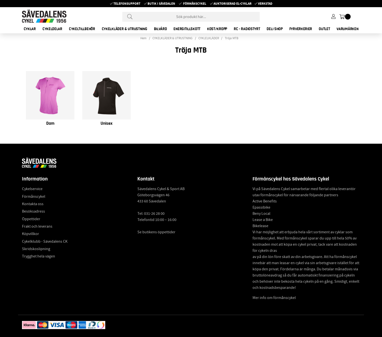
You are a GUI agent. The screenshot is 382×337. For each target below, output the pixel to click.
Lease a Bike (263, 219)
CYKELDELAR (52, 29)
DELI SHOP (274, 29)
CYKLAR (30, 29)
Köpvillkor (30, 233)
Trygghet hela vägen (38, 256)
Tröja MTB (231, 38)
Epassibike (261, 207)
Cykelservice (32, 188)
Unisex (106, 123)
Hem (143, 38)
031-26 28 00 (154, 213)
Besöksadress (33, 211)
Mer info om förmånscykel (274, 297)
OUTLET (324, 29)
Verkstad (265, 3)
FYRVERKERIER (300, 29)
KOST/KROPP (217, 29)
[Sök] (191, 17)
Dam (50, 123)
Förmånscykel (194, 3)
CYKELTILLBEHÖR (82, 29)
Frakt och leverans (37, 226)
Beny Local (261, 213)
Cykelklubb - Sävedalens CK (44, 241)
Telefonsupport (126, 3)
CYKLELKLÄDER (208, 38)
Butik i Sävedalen (161, 3)
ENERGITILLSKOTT (186, 29)
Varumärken (347, 29)
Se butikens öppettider (156, 232)
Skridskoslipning (36, 248)
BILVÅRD (160, 29)
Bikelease (260, 225)
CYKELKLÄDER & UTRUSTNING (124, 29)
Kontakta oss (32, 203)
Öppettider (31, 219)
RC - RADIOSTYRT (247, 29)
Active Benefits (265, 201)
